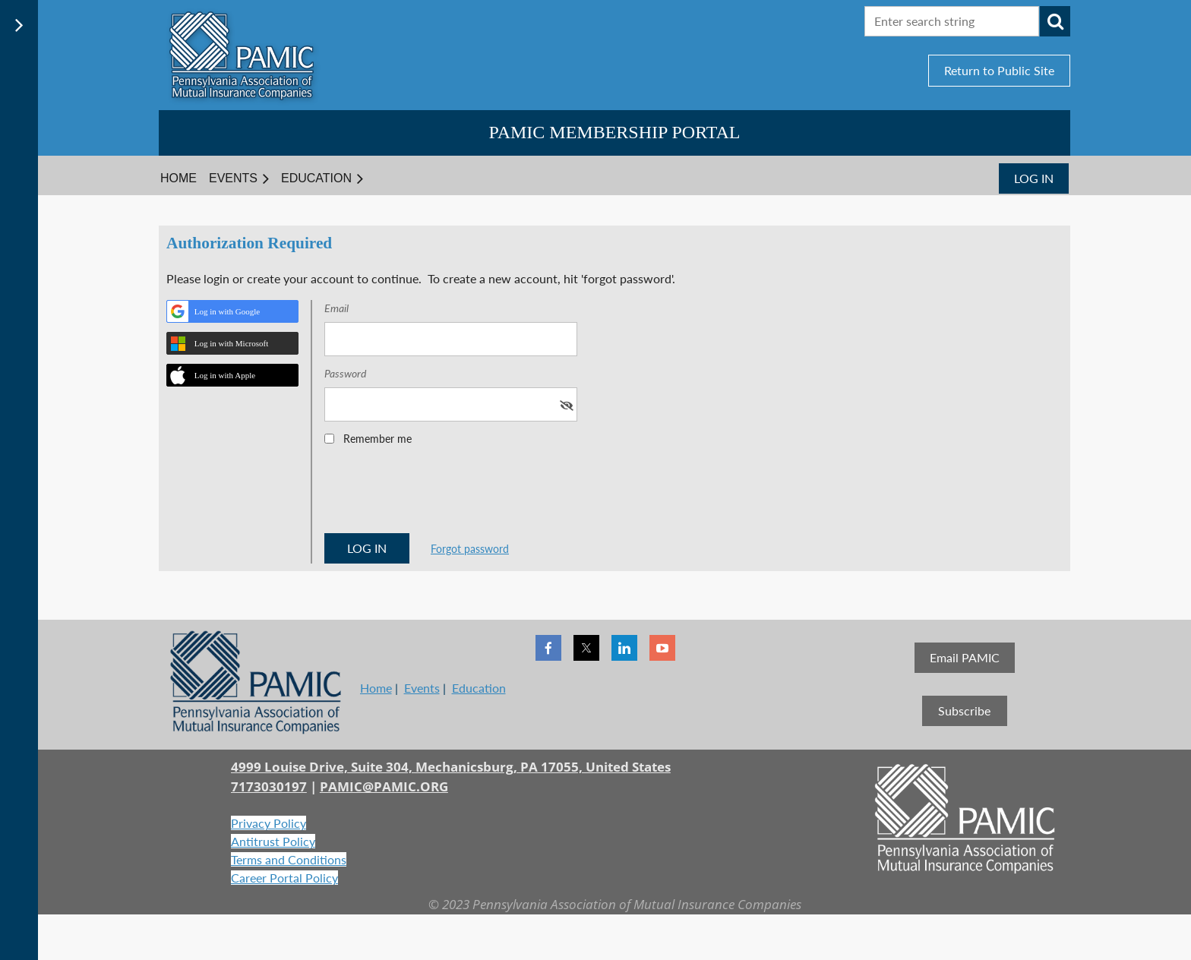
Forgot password (470, 548)
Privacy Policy (268, 823)
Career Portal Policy (284, 877)
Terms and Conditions (288, 859)
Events (422, 688)
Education (479, 688)
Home (376, 688)
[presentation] (439, 494)
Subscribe (964, 710)
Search (1055, 21)
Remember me (377, 438)
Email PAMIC (965, 657)
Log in (1034, 178)
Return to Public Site (999, 70)
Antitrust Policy (273, 841)
